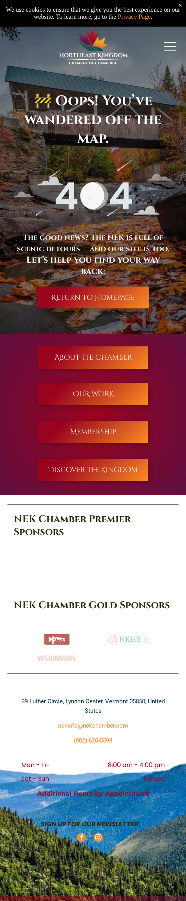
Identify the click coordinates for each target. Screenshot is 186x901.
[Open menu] (170, 46)
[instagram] (98, 838)
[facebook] (81, 838)
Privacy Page (134, 16)
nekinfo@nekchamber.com (93, 725)
